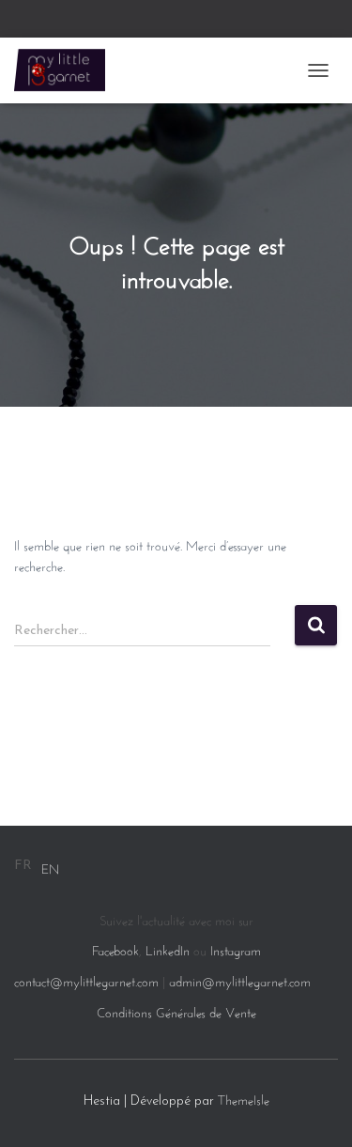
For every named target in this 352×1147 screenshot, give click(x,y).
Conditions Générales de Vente (176, 1010)
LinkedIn (167, 948)
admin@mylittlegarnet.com (240, 979)
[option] (50, 867)
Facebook (115, 948)
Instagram (235, 948)
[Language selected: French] (36, 867)
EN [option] (50, 867)
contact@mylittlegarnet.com (86, 979)
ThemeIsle (243, 1098)
